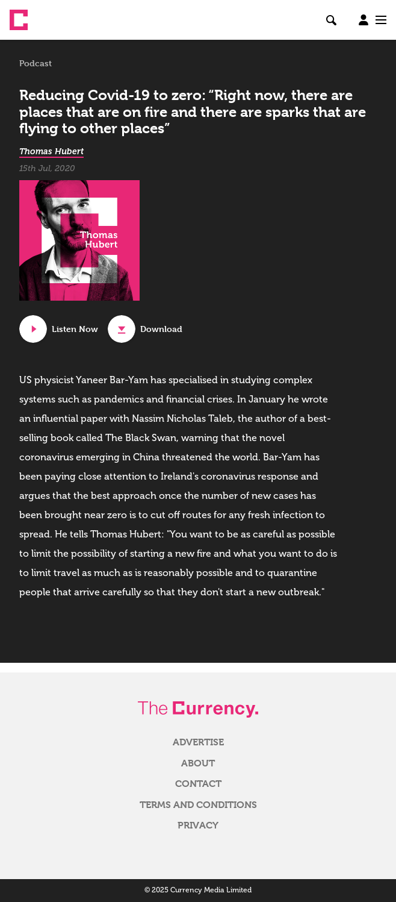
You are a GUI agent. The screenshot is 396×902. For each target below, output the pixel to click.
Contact (198, 783)
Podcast (35, 63)
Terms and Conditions (198, 805)
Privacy (198, 825)
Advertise (198, 742)
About (198, 763)
